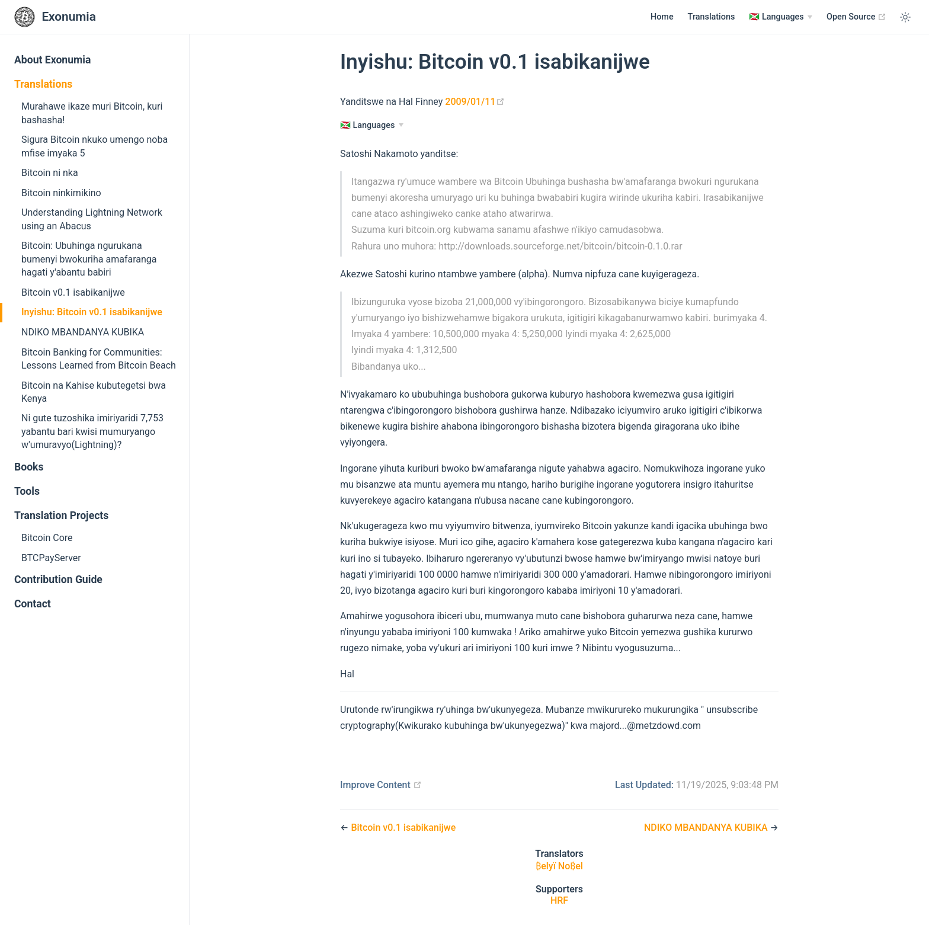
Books (29, 467)
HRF (559, 900)
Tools (27, 491)
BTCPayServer (51, 558)
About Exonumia (52, 60)
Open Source (856, 16)
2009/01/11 (474, 101)
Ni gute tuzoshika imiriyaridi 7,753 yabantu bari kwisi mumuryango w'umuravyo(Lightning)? (92, 431)
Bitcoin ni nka (49, 172)
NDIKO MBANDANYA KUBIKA (82, 332)
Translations (711, 17)
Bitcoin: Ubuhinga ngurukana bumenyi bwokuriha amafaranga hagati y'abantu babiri (88, 259)
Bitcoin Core (47, 537)
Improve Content (381, 784)
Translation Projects (61, 515)
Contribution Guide (58, 579)
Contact (32, 604)
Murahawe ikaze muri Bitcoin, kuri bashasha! (91, 113)
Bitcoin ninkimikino (61, 193)
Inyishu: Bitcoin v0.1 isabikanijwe (91, 312)
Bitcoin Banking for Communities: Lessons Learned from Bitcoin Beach (98, 359)
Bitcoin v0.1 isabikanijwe (73, 292)
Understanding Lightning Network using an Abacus (91, 219)
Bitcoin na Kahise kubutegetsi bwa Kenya (93, 392)
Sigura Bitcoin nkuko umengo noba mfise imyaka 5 (94, 146)
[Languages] (780, 17)
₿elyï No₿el (559, 866)
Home (662, 17)
